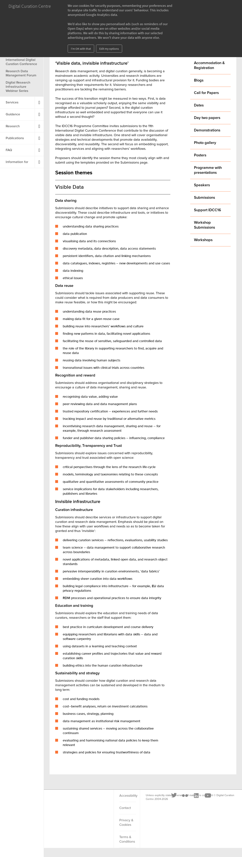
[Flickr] (73, 800)
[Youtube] (95, 800)
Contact (125, 808)
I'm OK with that (81, 48)
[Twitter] (62, 800)
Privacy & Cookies (126, 823)
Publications (15, 138)
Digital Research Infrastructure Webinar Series (18, 87)
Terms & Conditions (127, 839)
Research (13, 126)
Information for (17, 162)
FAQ (9, 150)
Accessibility (127, 795)
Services (12, 102)
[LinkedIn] (83, 800)
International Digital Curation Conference (21, 62)
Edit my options (109, 48)
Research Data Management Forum (21, 73)
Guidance (13, 114)
